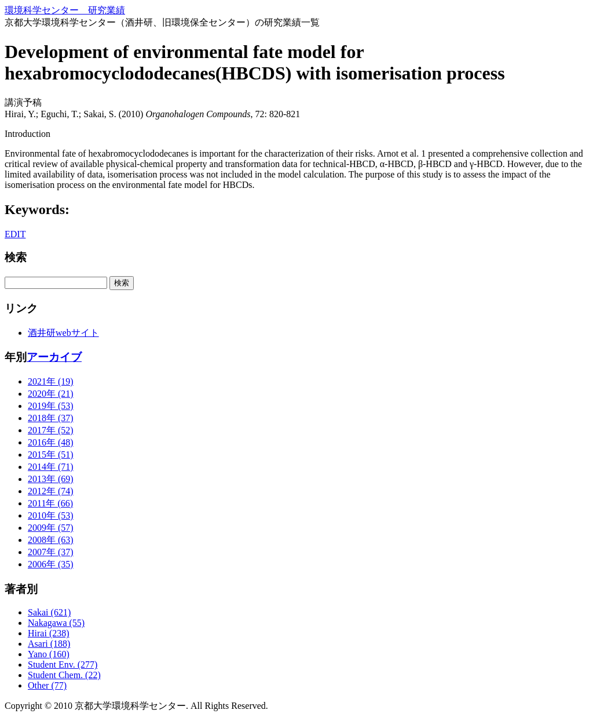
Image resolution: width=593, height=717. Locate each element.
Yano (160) (48, 654)
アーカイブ (54, 357)
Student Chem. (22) (64, 675)
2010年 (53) (51, 515)
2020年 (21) (51, 394)
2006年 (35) (51, 564)
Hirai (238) (48, 633)
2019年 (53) (51, 406)
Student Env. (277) (62, 664)
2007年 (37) (51, 552)
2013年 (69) (51, 479)
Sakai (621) (49, 612)
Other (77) (47, 685)
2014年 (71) (51, 467)
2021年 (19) (51, 381)
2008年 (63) (51, 540)
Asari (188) (49, 644)
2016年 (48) (51, 442)
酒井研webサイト (63, 333)
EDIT (15, 234)
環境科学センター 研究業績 (65, 10)
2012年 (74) (51, 491)
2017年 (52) (51, 430)
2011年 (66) (50, 503)
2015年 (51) (51, 454)
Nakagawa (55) (56, 623)
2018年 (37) (51, 418)
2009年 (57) (51, 528)
